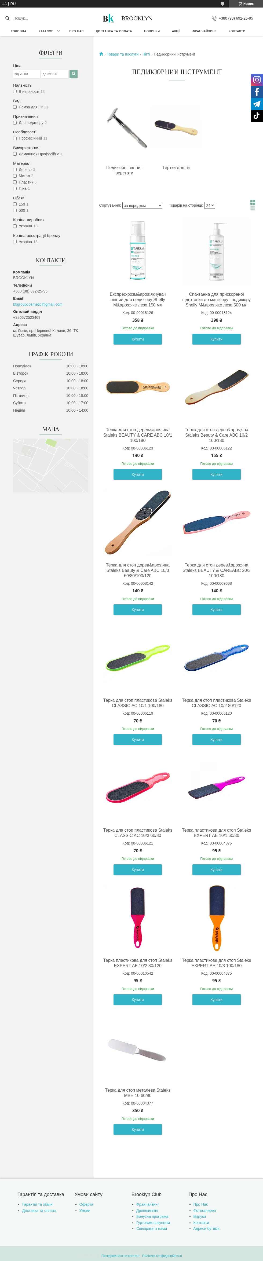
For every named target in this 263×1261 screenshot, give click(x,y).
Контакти (237, 31)
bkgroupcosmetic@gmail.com (38, 304)
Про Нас (200, 1204)
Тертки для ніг (176, 167)
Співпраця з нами (151, 1228)
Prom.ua (157, 1251)
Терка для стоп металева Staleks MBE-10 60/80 (137, 1093)
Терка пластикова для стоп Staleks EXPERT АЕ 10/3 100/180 (216, 963)
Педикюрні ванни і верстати (124, 170)
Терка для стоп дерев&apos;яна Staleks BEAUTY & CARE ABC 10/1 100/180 (137, 435)
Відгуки (199, 1216)
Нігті (146, 54)
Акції (176, 31)
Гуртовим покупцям (153, 1222)
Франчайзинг (204, 31)
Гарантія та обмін (37, 1204)
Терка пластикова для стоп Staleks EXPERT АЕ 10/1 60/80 (216, 833)
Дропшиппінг (147, 1210)
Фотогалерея (204, 1210)
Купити (138, 339)
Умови (84, 1210)
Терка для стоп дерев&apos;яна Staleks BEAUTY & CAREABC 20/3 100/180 (216, 570)
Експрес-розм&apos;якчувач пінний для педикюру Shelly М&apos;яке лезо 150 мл (138, 299)
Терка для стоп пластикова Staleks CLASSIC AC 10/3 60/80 (138, 833)
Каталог (45, 31)
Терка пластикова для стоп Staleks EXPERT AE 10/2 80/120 (138, 963)
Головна (19, 31)
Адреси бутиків (206, 1228)
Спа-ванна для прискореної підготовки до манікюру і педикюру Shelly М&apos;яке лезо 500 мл (216, 299)
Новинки (152, 31)
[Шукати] (7, 18)
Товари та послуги (122, 54)
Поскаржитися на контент (120, 1256)
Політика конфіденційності (162, 1256)
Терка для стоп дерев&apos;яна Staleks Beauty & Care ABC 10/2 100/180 (216, 435)
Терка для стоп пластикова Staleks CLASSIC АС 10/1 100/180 (138, 703)
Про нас (76, 31)
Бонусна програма (152, 1216)
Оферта (86, 1204)
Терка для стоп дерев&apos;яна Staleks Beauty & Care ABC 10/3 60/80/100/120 (138, 570)
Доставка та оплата (114, 31)
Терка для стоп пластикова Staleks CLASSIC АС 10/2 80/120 (216, 703)
